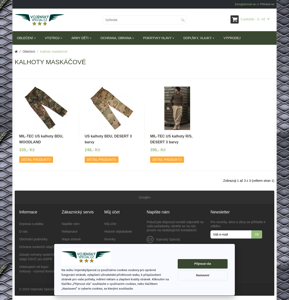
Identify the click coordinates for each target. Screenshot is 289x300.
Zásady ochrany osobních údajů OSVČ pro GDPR (37, 257)
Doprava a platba (31, 223)
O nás (23, 231)
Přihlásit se (267, 4)
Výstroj (53, 38)
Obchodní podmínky (33, 239)
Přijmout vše (202, 263)
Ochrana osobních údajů (36, 246)
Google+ (144, 197)
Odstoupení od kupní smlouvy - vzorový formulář (38, 269)
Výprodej (232, 38)
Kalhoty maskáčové (53, 51)
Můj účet (110, 223)
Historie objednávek (118, 231)
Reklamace (69, 231)
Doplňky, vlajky (198, 38)
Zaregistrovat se (245, 4)
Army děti (81, 38)
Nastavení (202, 275)
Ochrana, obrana (117, 38)
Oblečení (26, 38)
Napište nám (70, 223)
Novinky (110, 239)
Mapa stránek (71, 239)
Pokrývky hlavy (158, 38)
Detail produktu (36, 159)
